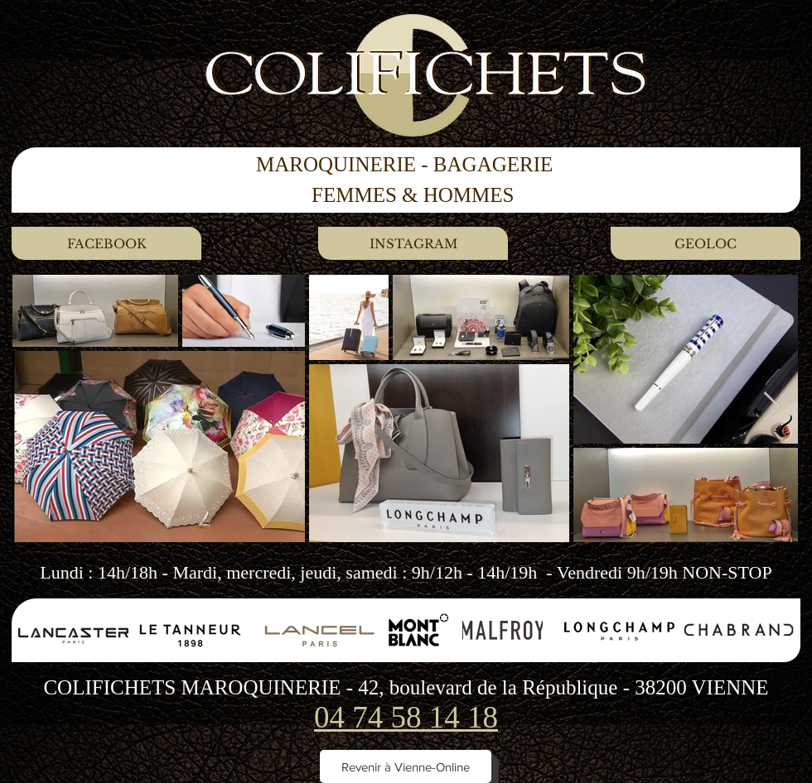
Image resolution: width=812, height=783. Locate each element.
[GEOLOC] (705, 243)
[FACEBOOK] (106, 243)
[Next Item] (771, 408)
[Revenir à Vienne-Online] (405, 766)
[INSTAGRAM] (413, 243)
